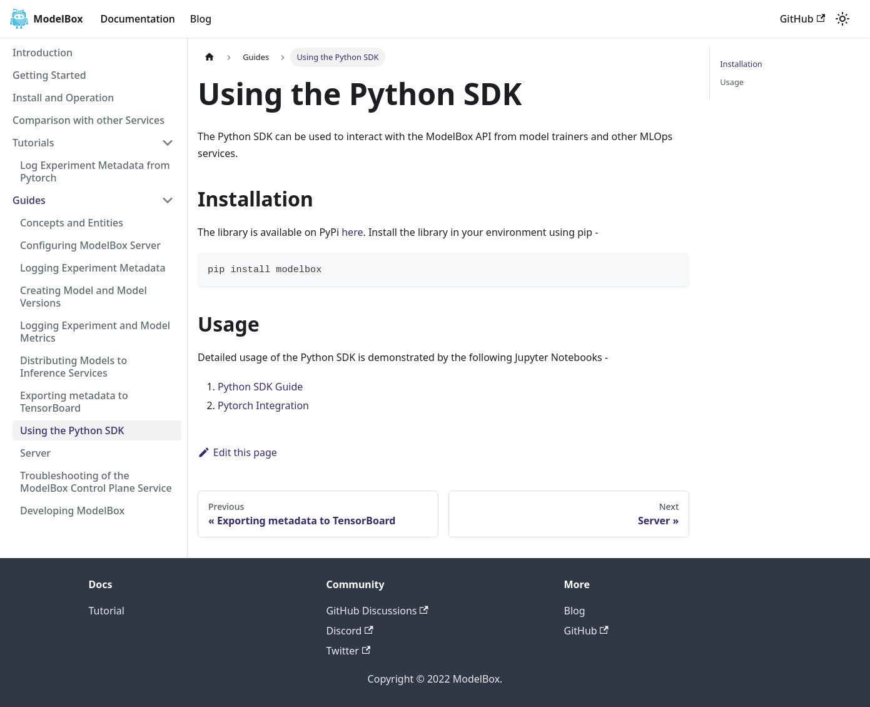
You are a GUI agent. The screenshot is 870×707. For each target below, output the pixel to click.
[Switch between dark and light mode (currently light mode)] (842, 19)
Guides (29, 200)
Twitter (348, 651)
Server (35, 453)
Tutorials (33, 143)
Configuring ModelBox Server (90, 245)
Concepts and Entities (71, 223)
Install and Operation (63, 97)
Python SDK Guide (260, 387)
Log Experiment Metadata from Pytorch (95, 171)
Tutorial (106, 611)
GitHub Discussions (377, 611)
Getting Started (49, 75)
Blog (200, 19)
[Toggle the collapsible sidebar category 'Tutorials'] (167, 143)
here (352, 232)
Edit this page (237, 452)
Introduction (43, 52)
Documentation (137, 19)
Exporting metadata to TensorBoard (74, 402)
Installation (741, 63)
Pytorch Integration (263, 405)
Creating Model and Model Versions (83, 296)
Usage (732, 82)
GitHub (802, 19)
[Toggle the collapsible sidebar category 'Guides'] (167, 200)
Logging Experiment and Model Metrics (95, 331)
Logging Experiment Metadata (93, 268)
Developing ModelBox (72, 510)
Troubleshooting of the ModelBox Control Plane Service (96, 482)
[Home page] (209, 57)
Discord (349, 631)
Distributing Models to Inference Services (73, 367)
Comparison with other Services (88, 120)
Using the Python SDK (72, 430)
